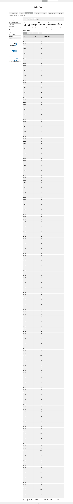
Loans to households (40, 29)
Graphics (30, 33)
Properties (35, 33)
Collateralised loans (26, 30)
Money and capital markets (13, 30)
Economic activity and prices (13, 20)
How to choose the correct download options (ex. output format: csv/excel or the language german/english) (41, 500)
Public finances (11, 32)
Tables (40, 33)
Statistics (15, 15)
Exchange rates (11, 24)
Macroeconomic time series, (31, 19)
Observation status (46, 36)
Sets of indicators (12, 34)
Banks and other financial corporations (13, 18)
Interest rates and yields (29, 27)
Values (24, 33)
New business (28, 29)
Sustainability (11, 36)
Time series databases (21, 15)
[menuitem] (13, 13)
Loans (33, 29)
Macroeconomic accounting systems (13, 29)
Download (61, 33)
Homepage (11, 15)
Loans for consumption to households (52, 29)
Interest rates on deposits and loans (42, 27)
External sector (11, 26)
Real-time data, (40, 19)
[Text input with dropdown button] (53, 1)
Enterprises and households (13, 22)
